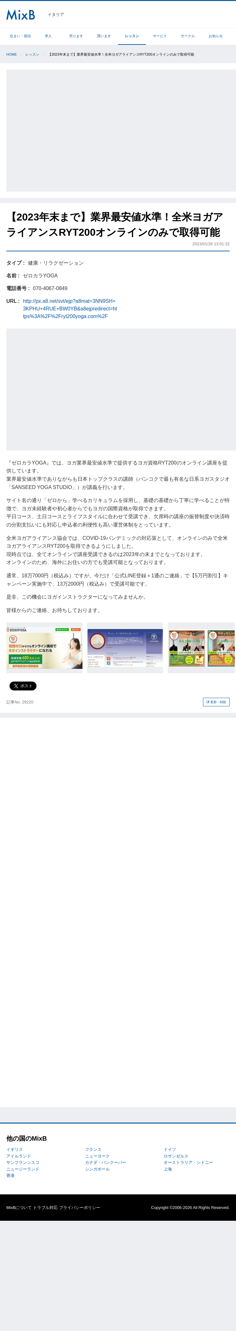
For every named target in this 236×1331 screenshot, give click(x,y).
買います (104, 36)
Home (11, 54)
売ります (76, 36)
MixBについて (19, 1207)
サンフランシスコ (22, 1162)
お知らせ (216, 36)
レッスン (132, 36)
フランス (93, 1149)
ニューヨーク (97, 1156)
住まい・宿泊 (20, 36)
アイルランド (18, 1156)
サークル (188, 36)
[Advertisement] (60, 129)
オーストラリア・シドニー (188, 1162)
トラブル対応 (45, 1207)
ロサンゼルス (176, 1156)
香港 (10, 1175)
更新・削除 (216, 702)
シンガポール (97, 1169)
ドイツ (170, 1149)
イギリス (14, 1149)
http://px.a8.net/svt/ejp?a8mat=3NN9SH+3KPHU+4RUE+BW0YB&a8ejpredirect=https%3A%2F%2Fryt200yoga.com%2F (70, 308)
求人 (48, 36)
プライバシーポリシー (79, 1207)
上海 (168, 1169)
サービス (160, 36)
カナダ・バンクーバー (105, 1162)
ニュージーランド (22, 1169)
